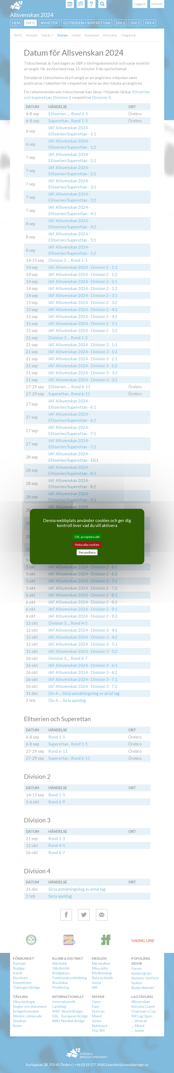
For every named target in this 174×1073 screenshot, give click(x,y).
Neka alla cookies (87, 544)
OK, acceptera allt (87, 537)
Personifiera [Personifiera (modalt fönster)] (87, 552)
